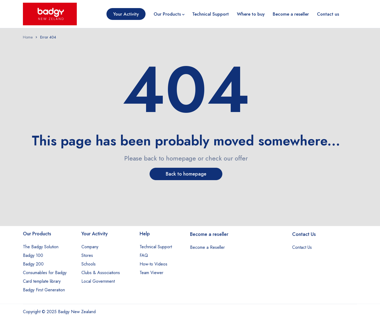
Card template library (42, 281)
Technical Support (156, 247)
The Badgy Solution (40, 247)
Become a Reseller (207, 247)
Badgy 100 (33, 255)
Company (89, 247)
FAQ (144, 255)
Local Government (98, 281)
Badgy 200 (33, 264)
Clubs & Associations (100, 273)
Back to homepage (186, 173)
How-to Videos (153, 264)
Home (28, 37)
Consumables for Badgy (45, 273)
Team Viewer (151, 273)
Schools (88, 264)
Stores (87, 255)
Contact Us (302, 247)
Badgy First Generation (44, 290)
